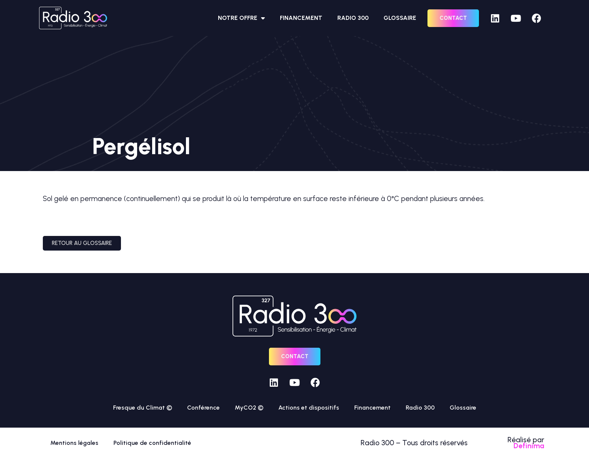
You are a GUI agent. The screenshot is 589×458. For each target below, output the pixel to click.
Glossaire (400, 17)
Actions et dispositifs (308, 407)
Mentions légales (74, 442)
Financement (301, 17)
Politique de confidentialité (152, 442)
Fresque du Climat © (142, 407)
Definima (528, 445)
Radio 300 (353, 17)
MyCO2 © (249, 407)
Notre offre (241, 18)
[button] (453, 18)
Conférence (203, 407)
